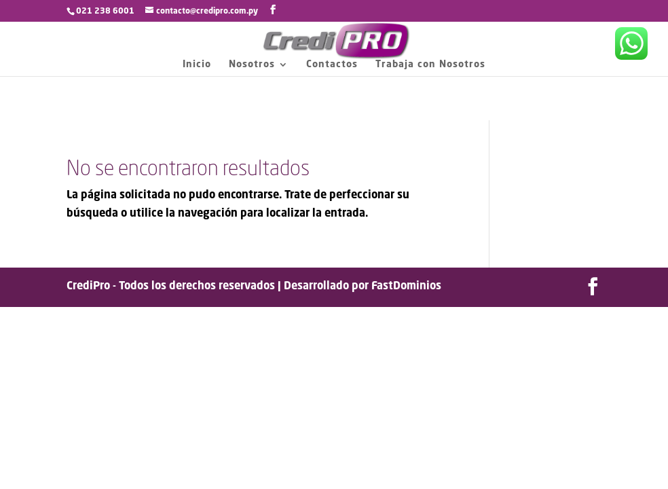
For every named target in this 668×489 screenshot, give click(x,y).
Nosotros (252, 64)
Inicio (197, 64)
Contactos (332, 64)
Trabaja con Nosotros (430, 64)
